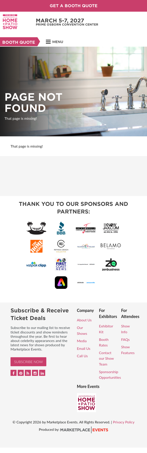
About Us (84, 320)
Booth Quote (18, 42)
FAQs (125, 339)
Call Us (82, 356)
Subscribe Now (28, 361)
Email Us (83, 348)
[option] (73, 91)
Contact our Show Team (106, 358)
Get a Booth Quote (74, 5)
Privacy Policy (123, 422)
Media (82, 341)
